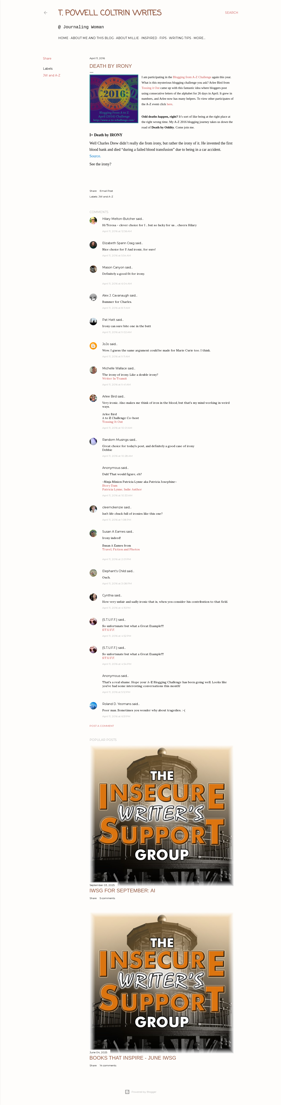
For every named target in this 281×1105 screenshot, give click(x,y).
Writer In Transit (114, 378)
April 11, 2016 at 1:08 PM (116, 519)
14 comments (108, 1065)
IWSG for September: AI (122, 890)
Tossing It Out (112, 422)
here (169, 104)
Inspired (149, 38)
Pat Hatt (108, 320)
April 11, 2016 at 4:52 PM (116, 635)
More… (199, 38)
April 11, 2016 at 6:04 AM (117, 283)
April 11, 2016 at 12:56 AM (117, 231)
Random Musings (115, 440)
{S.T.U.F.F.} (109, 620)
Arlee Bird (109, 396)
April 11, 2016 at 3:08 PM (117, 583)
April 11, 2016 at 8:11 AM (116, 307)
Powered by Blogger (140, 1091)
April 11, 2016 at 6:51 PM (116, 716)
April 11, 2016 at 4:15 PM (116, 607)
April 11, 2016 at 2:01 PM (116, 559)
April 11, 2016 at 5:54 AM (116, 255)
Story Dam (109, 485)
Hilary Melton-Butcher (118, 219)
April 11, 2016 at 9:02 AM (117, 332)
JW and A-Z (51, 75)
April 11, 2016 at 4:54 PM (116, 663)
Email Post (106, 190)
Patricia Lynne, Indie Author (122, 489)
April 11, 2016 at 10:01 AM (117, 427)
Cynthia (108, 595)
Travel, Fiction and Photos (121, 549)
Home (63, 38)
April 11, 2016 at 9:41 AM (116, 384)
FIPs (163, 38)
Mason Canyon (113, 267)
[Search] (231, 13)
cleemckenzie (112, 507)
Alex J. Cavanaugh (115, 295)
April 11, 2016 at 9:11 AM (116, 356)
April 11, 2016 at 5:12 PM (116, 692)
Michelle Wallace (114, 368)
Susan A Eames (113, 531)
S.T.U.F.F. (108, 630)
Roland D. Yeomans (116, 704)
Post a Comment (102, 725)
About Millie (127, 38)
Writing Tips (180, 38)
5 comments (107, 898)
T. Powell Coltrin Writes (110, 13)
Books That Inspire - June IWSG (133, 1058)
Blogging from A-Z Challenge (192, 77)
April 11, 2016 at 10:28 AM (117, 455)
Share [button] (47, 58)
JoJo (105, 344)
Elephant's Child (114, 571)
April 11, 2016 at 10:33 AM (117, 495)
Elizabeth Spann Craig (118, 243)
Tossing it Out (151, 88)
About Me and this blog (92, 38)
